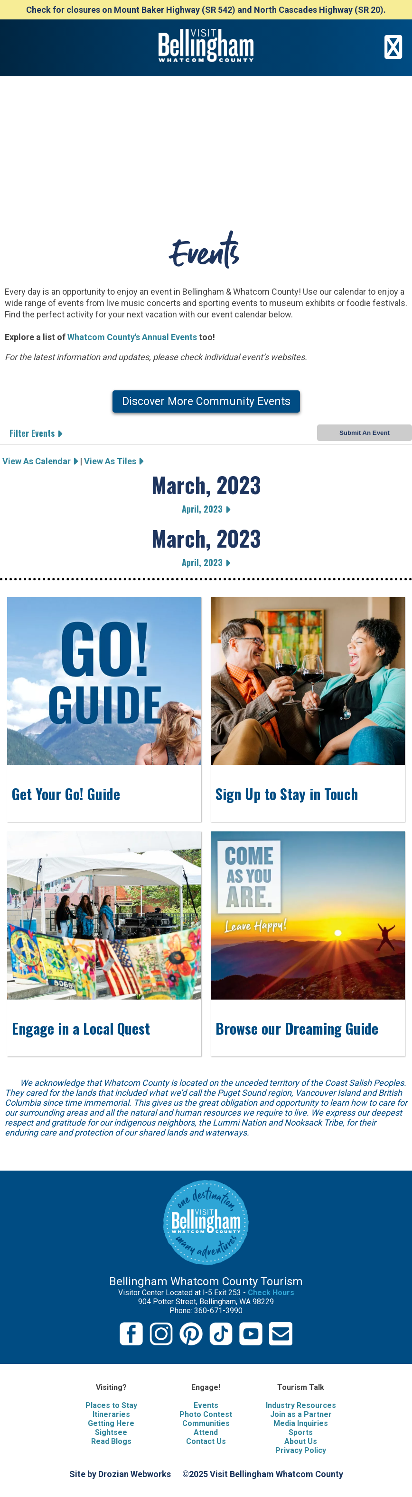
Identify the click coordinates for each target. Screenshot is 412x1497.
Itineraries (111, 1414)
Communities (206, 1423)
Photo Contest (205, 1414)
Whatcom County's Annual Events (132, 337)
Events (206, 1405)
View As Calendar (40, 461)
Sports (301, 1432)
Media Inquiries (300, 1423)
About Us (300, 1441)
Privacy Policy (300, 1450)
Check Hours (271, 1292)
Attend (206, 1432)
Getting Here (111, 1423)
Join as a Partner (301, 1414)
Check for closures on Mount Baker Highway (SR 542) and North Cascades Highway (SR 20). (206, 10)
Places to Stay (111, 1405)
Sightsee (111, 1432)
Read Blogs (111, 1441)
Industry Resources (301, 1405)
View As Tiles (113, 461)
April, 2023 (206, 509)
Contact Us (206, 1441)
